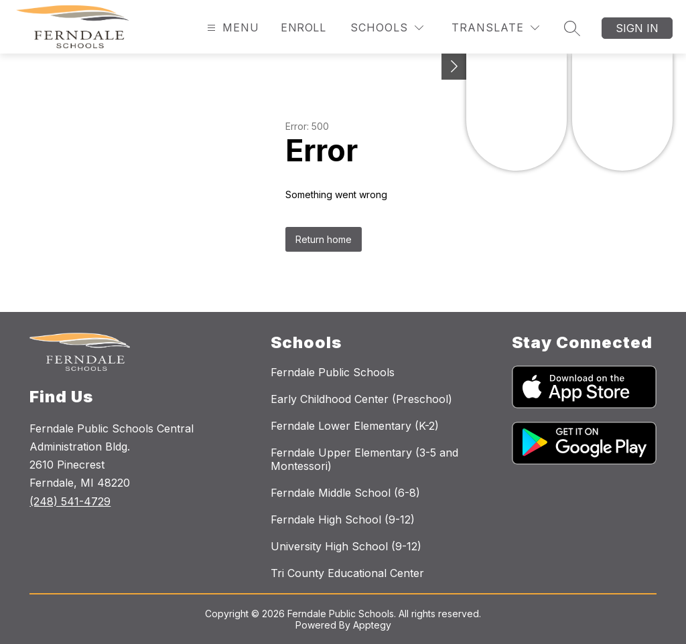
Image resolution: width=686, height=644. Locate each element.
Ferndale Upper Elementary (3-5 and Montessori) (364, 459)
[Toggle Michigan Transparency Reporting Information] (454, 67)
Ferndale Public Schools (333, 372)
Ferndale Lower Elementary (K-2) (355, 425)
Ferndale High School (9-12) (343, 519)
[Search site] (572, 28)
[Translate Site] (495, 27)
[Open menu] (231, 27)
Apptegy (372, 625)
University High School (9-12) (346, 546)
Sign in (637, 28)
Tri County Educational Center (347, 573)
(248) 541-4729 (70, 501)
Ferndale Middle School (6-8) (345, 492)
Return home (323, 239)
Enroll (303, 27)
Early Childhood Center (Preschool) (361, 399)
